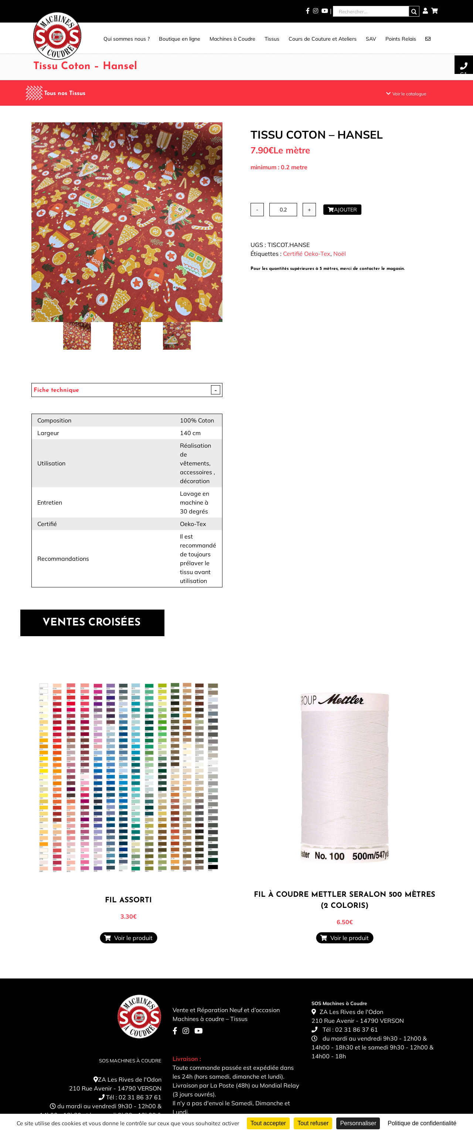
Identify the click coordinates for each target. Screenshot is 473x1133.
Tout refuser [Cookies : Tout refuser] (313, 1123)
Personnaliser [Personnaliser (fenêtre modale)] (358, 1123)
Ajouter (342, 209)
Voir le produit (128, 938)
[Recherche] (414, 11)
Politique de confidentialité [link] (422, 1123)
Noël (339, 253)
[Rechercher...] (371, 11)
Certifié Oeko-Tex (306, 253)
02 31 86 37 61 (140, 1097)
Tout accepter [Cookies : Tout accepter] (268, 1123)
